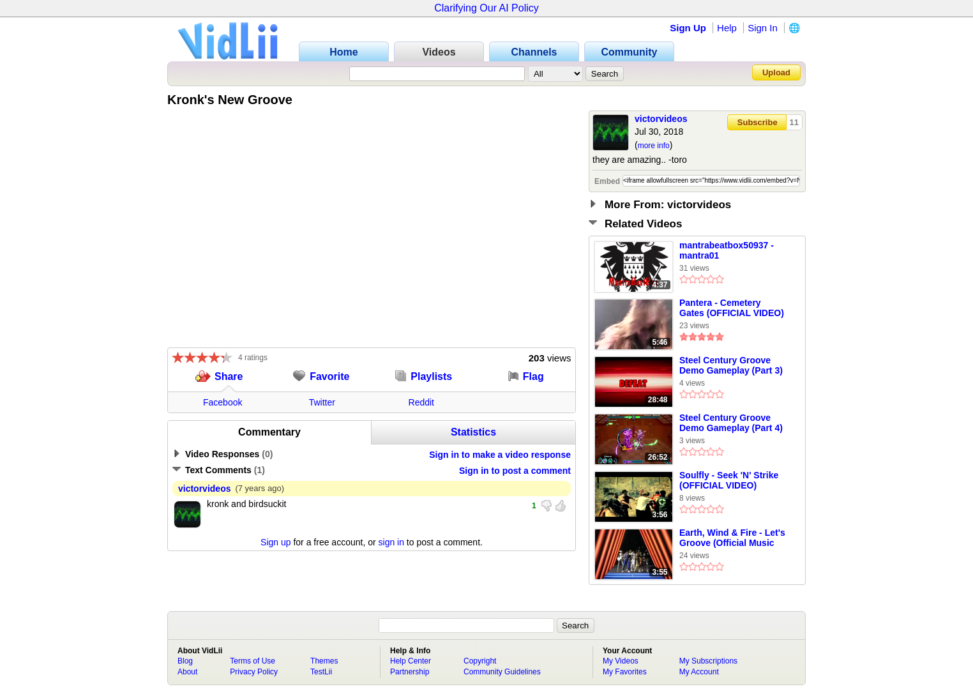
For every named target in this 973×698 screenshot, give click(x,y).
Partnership (409, 671)
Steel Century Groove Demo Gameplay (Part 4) (731, 423)
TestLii (321, 671)
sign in (391, 542)
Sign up (275, 542)
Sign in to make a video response (500, 455)
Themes (324, 660)
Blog (185, 660)
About (187, 671)
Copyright (480, 660)
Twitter (322, 402)
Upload (776, 72)
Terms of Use (252, 660)
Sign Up (688, 27)
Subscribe (757, 122)
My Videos (620, 660)
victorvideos (661, 119)
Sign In (763, 27)
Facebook (222, 402)
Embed (607, 181)
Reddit (421, 402)
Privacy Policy (254, 671)
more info (654, 145)
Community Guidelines (502, 671)
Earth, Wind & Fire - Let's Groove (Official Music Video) (732, 538)
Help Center (410, 660)
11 (794, 122)
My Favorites (625, 671)
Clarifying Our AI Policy (486, 8)
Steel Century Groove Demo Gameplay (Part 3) (731, 365)
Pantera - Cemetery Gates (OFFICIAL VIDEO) (731, 308)
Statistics (473, 432)
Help (727, 27)
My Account (699, 671)
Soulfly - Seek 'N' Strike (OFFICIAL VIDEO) (728, 480)
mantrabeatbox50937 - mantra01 (726, 250)
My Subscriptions (708, 660)
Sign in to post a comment (515, 471)
